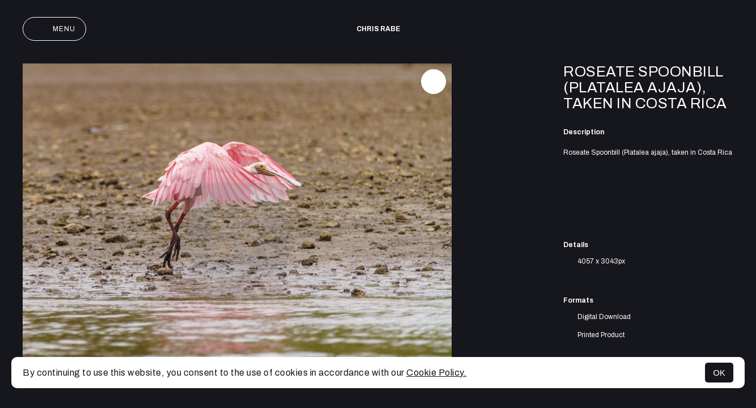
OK (719, 372)
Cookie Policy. (436, 372)
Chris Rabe (378, 29)
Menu (54, 29)
